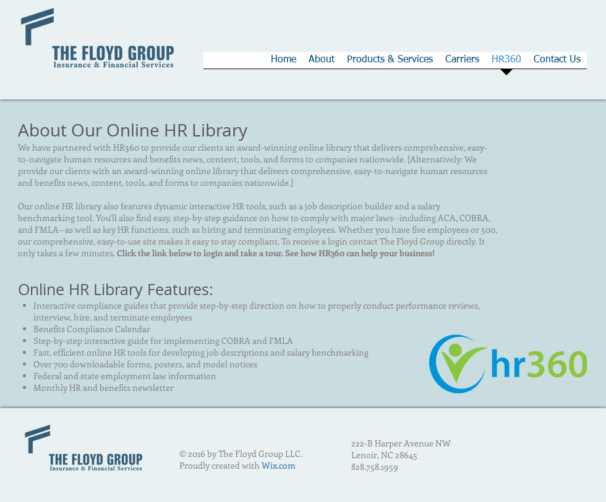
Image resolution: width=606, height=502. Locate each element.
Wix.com (279, 465)
